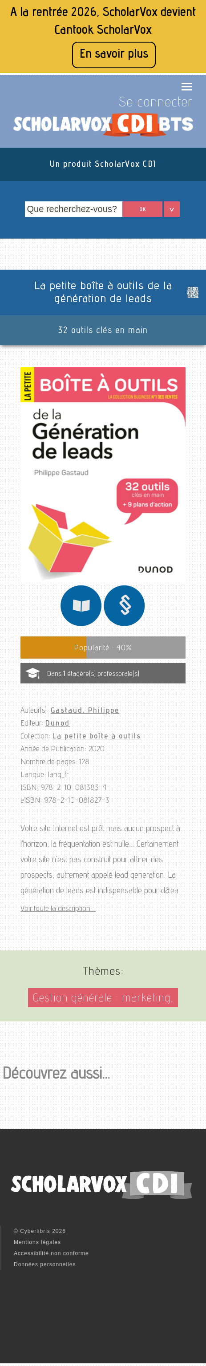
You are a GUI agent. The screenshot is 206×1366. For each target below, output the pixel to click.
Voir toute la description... (58, 909)
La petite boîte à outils (97, 737)
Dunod (57, 724)
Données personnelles (45, 1264)
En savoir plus (114, 54)
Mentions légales (37, 1242)
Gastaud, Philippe (85, 711)
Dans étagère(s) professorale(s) (93, 674)
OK (142, 209)
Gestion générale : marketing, (103, 999)
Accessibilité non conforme (51, 1253)
